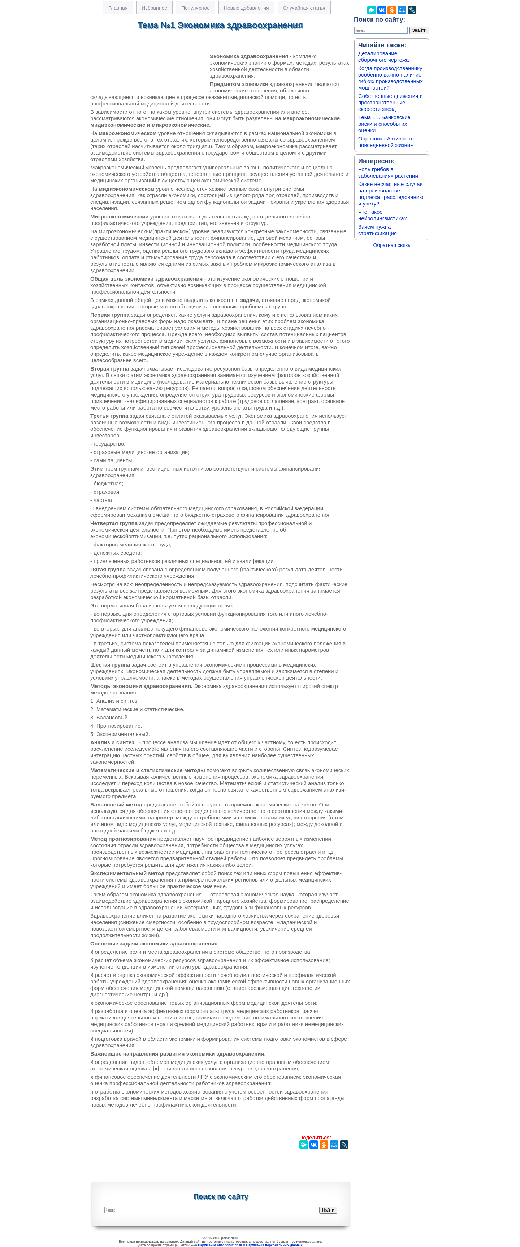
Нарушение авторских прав (220, 1245)
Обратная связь (391, 245)
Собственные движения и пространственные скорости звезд (390, 102)
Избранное (154, 8)
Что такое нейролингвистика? (382, 215)
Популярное (195, 8)
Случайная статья (304, 8)
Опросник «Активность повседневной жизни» (386, 141)
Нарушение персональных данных (274, 1245)
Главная (117, 8)
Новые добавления (246, 8)
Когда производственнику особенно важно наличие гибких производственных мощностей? (390, 78)
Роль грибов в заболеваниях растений (388, 172)
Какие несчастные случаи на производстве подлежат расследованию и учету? (391, 194)
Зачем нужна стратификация (377, 230)
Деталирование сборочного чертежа (383, 56)
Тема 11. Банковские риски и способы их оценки (384, 123)
